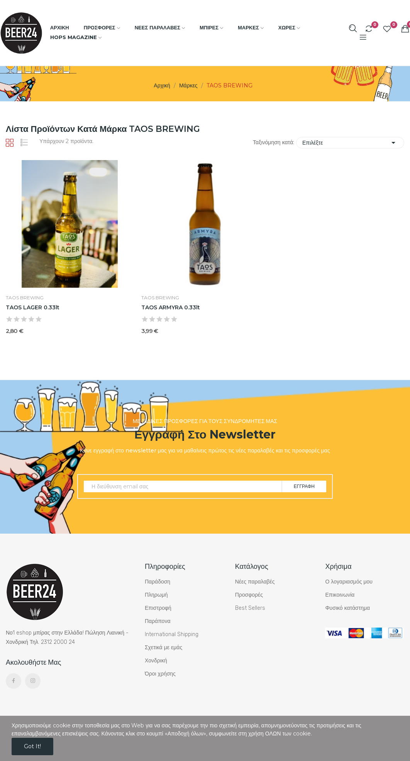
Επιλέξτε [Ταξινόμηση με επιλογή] (350, 142)
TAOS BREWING (25, 297)
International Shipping (171, 634)
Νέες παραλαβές (255, 581)
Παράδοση (157, 581)
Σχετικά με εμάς (163, 647)
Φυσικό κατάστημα (347, 608)
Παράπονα (158, 621)
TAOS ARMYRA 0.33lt (170, 307)
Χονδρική (156, 660)
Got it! (32, 746)
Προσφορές (249, 595)
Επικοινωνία (339, 595)
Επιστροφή (158, 608)
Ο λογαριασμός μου (348, 581)
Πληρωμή (156, 595)
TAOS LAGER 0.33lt (32, 307)
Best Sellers (250, 608)
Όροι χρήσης (160, 674)
